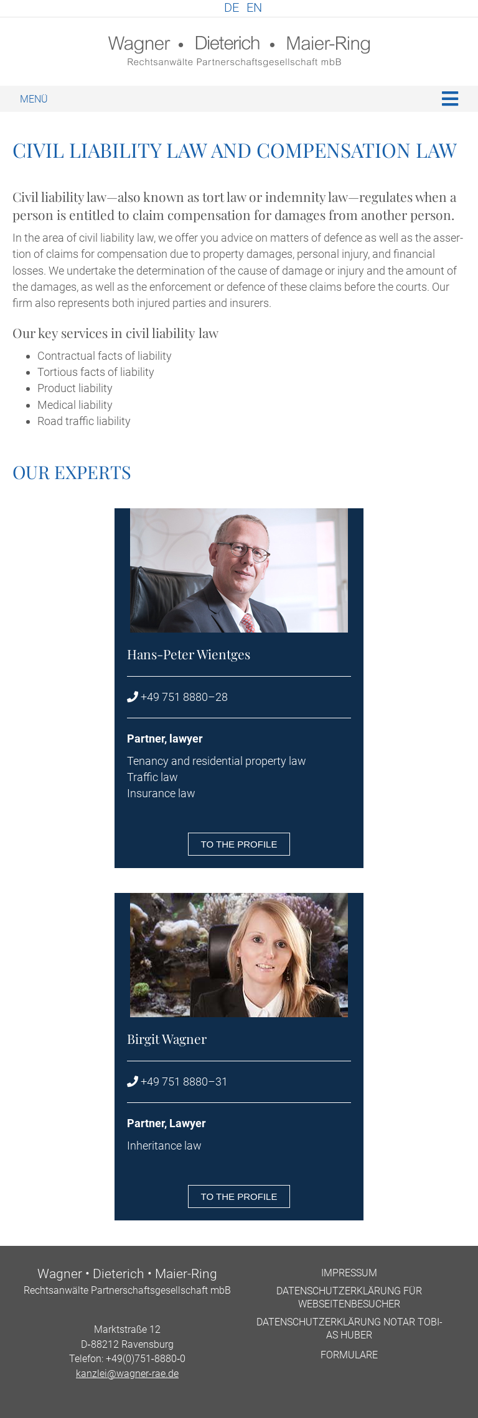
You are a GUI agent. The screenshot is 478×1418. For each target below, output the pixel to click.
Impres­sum (349, 1273)
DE (231, 7)
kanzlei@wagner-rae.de (127, 1373)
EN (254, 7)
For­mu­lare (349, 1355)
